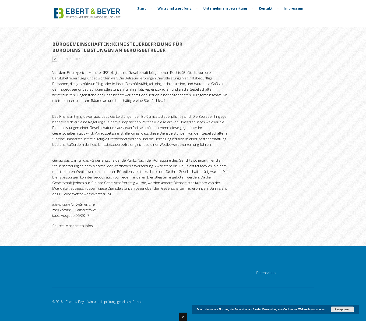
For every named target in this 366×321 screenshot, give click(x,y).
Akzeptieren (342, 309)
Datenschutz (266, 272)
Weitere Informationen (311, 309)
